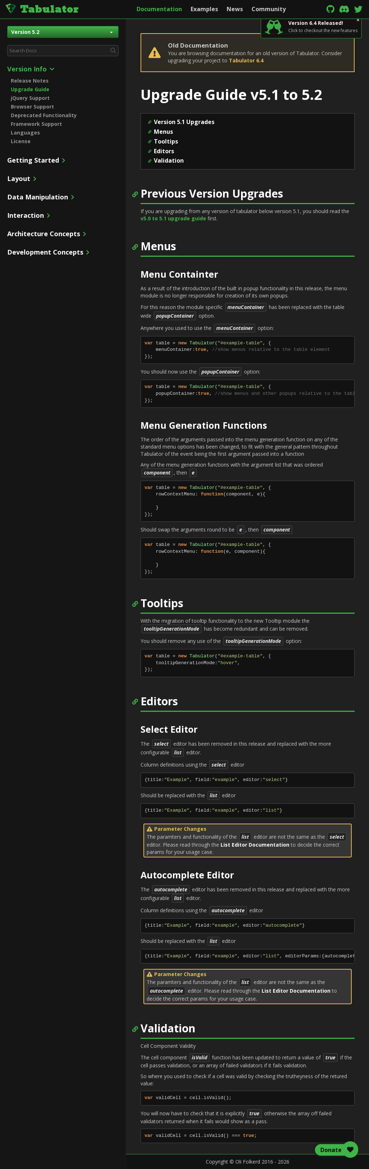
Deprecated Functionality (44, 115)
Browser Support (32, 106)
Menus (163, 132)
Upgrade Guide (30, 89)
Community (269, 9)
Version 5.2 (62, 31)
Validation (169, 160)
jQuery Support (30, 97)
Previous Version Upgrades (212, 193)
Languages (25, 132)
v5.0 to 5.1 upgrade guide (173, 218)
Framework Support (36, 123)
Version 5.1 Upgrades (184, 122)
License (21, 141)
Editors (164, 151)
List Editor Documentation (255, 844)
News (235, 9)
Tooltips (166, 141)
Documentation (159, 9)
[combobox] (63, 50)
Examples (204, 9)
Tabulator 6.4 (246, 60)
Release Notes (30, 80)
